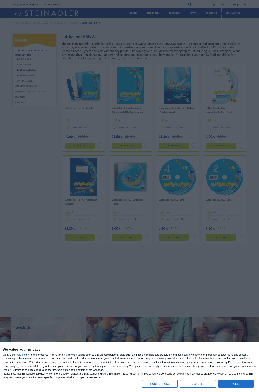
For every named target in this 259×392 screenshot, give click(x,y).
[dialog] (129, 367)
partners (21, 355)
